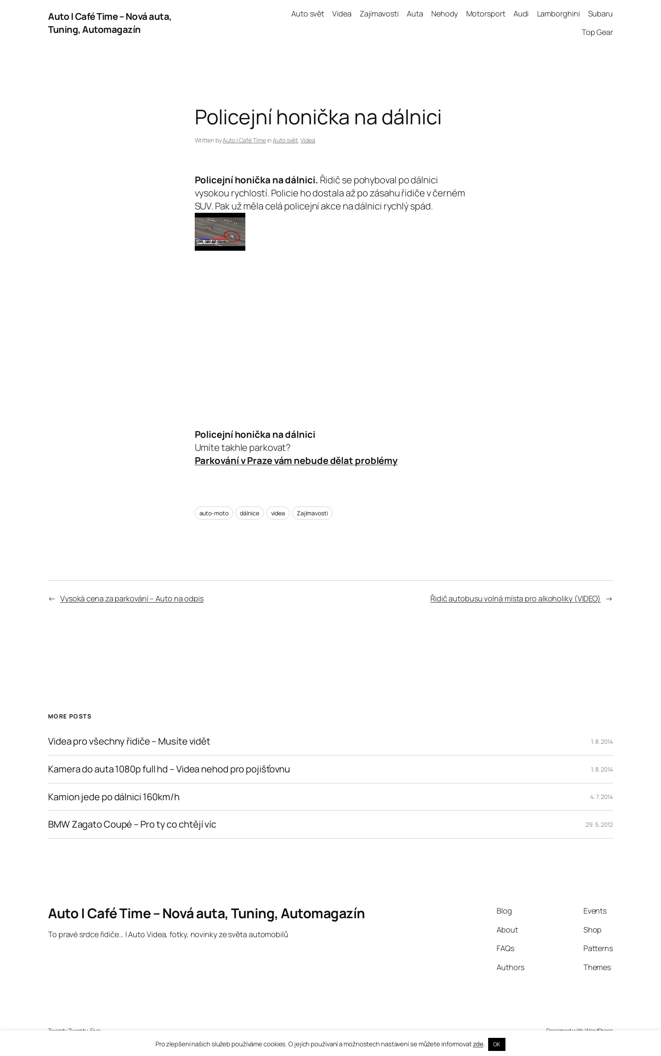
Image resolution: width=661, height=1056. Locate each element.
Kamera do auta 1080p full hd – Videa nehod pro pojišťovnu (169, 769)
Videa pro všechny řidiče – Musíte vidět (129, 741)
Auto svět (285, 140)
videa (278, 513)
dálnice (249, 513)
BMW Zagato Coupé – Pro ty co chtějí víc (132, 824)
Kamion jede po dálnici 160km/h (114, 797)
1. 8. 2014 (602, 741)
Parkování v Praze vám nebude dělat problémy (296, 460)
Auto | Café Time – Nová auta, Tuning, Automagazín (110, 23)
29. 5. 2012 (599, 824)
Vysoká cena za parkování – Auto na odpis (132, 598)
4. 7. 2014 (601, 797)
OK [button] (496, 1044)
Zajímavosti (312, 513)
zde (478, 1044)
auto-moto (213, 513)
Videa (308, 140)
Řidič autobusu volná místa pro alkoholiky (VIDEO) (515, 598)
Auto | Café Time (244, 140)
